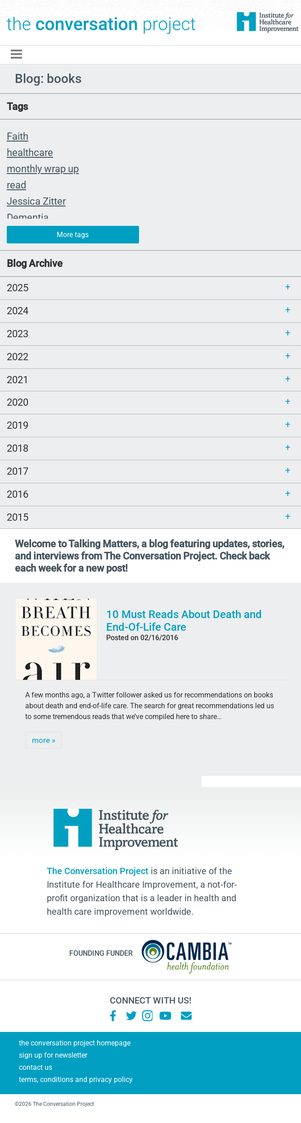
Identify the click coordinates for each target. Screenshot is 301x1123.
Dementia (28, 217)
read (16, 185)
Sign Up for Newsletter (53, 1055)
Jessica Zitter (36, 201)
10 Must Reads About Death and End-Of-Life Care (184, 620)
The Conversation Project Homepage (74, 1043)
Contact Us (35, 1067)
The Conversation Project (101, 22)
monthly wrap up (43, 168)
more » (43, 740)
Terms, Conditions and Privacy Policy (76, 1079)
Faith (17, 136)
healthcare (30, 152)
